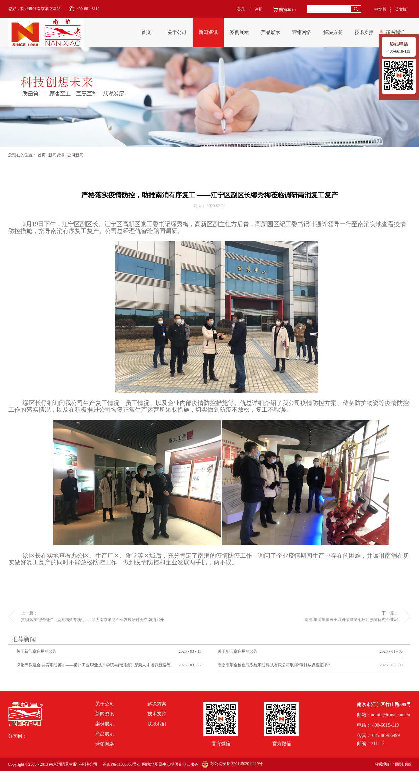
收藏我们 (383, 764)
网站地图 (149, 764)
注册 (259, 9)
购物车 (285, 9)
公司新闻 (75, 155)
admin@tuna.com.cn (390, 714)
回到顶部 (403, 764)
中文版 (380, 9)
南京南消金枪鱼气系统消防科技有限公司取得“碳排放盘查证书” (274, 665)
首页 (146, 32)
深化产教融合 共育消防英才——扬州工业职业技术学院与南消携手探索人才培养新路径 (93, 665)
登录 (241, 9)
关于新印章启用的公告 (36, 651)
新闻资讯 (56, 155)
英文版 (401, 9)
